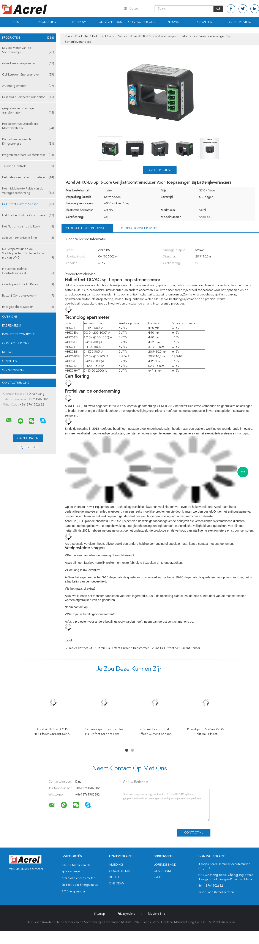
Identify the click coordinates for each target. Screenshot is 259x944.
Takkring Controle (28, 166)
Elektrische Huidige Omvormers (28, 215)
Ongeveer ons (110, 22)
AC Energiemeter (28, 86)
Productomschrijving (139, 228)
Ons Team (117, 883)
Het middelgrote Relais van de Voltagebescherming (28, 191)
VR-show (79, 22)
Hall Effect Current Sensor (28, 204)
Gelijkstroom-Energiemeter (28, 75)
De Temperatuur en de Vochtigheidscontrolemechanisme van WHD (28, 254)
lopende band (165, 864)
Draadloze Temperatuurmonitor (28, 97)
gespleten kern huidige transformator (28, 111)
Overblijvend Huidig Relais (28, 284)
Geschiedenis (119, 871)
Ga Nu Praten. (240, 22)
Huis (16, 22)
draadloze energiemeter (28, 63)
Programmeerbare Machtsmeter (28, 155)
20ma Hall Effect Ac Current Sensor (176, 648)
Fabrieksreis (11, 325)
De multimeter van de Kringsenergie (28, 142)
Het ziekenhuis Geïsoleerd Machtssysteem (28, 126)
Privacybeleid (126, 913)
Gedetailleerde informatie (87, 228)
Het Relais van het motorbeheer (28, 177)
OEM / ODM (162, 871)
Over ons (9, 316)
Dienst (114, 877)
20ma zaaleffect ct (79, 648)
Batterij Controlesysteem (28, 296)
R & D (157, 877)
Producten (47, 22)
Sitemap (99, 913)
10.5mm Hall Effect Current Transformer (122, 648)
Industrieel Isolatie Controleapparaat (28, 271)
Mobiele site (156, 913)
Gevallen (204, 22)
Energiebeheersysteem (28, 307)
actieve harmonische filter (28, 238)
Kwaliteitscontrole (18, 334)
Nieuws (173, 22)
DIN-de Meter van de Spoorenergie (28, 50)
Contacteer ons (141, 22)
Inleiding (116, 864)
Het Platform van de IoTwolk (28, 226)
